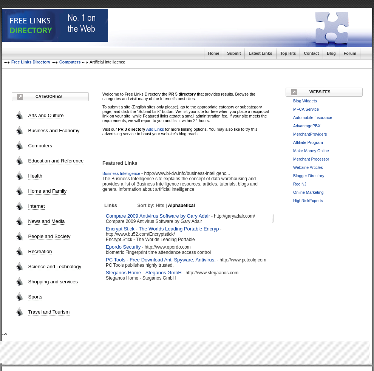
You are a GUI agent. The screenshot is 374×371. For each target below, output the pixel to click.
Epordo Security (123, 247)
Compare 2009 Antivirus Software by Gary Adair (158, 216)
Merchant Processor (311, 159)
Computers (40, 145)
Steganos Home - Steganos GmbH (144, 272)
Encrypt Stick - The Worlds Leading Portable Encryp (162, 229)
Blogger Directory (308, 175)
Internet (36, 206)
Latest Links (260, 53)
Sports (35, 297)
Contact (311, 53)
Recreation (40, 251)
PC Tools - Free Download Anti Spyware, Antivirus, (161, 260)
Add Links (155, 129)
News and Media (46, 221)
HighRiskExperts (308, 200)
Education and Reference (56, 161)
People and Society (49, 236)
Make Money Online (311, 150)
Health (35, 176)
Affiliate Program (308, 142)
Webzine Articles (308, 167)
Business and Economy (54, 130)
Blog (331, 53)
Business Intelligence (121, 173)
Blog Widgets (305, 101)
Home (213, 53)
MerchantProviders (310, 134)
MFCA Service (306, 109)
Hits (160, 205)
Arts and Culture (46, 115)
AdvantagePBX (306, 126)
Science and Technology (55, 266)
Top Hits (288, 53)
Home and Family (47, 191)
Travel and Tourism (49, 312)
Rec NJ (299, 184)
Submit (234, 53)
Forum (350, 53)
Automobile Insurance (312, 117)
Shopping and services (53, 281)
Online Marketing (308, 192)
